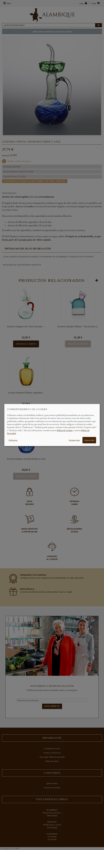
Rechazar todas (74, 440)
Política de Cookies (65, 430)
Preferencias (13, 440)
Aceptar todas (89, 440)
